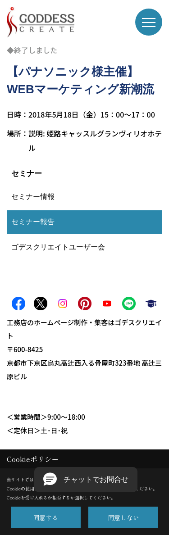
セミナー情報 (33, 196)
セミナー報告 (33, 222)
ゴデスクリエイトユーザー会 (58, 247)
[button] (85, 479)
